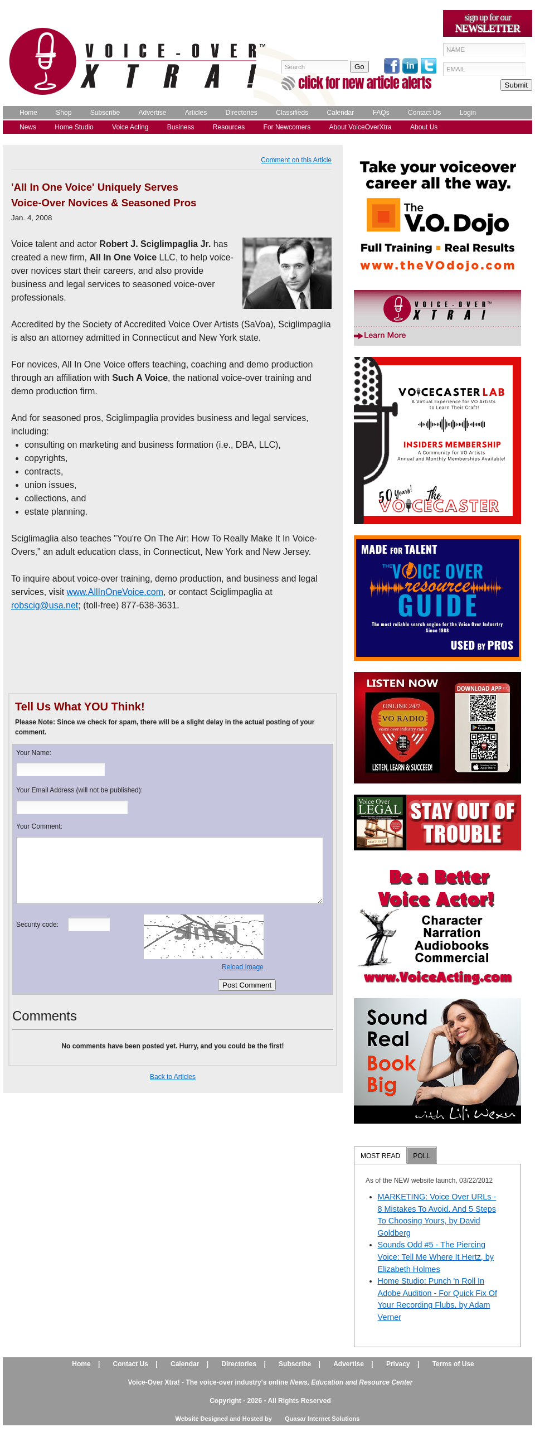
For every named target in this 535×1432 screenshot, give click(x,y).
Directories (241, 113)
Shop (63, 113)
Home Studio (74, 127)
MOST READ (380, 1156)
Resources (229, 127)
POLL (421, 1156)
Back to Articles (173, 1077)
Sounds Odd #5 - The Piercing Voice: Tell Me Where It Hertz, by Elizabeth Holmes (436, 1256)
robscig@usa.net (44, 605)
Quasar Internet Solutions (322, 1418)
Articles (196, 113)
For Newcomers (287, 127)
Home (28, 113)
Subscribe (105, 113)
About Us (423, 127)
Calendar (340, 113)
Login (468, 113)
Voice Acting (130, 127)
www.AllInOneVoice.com (115, 592)
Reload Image (243, 967)
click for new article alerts (364, 82)
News (28, 127)
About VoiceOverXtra (360, 127)
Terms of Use (453, 1364)
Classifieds (292, 113)
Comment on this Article (296, 160)
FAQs (381, 113)
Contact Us (424, 113)
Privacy (398, 1364)
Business (180, 127)
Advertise (152, 113)
